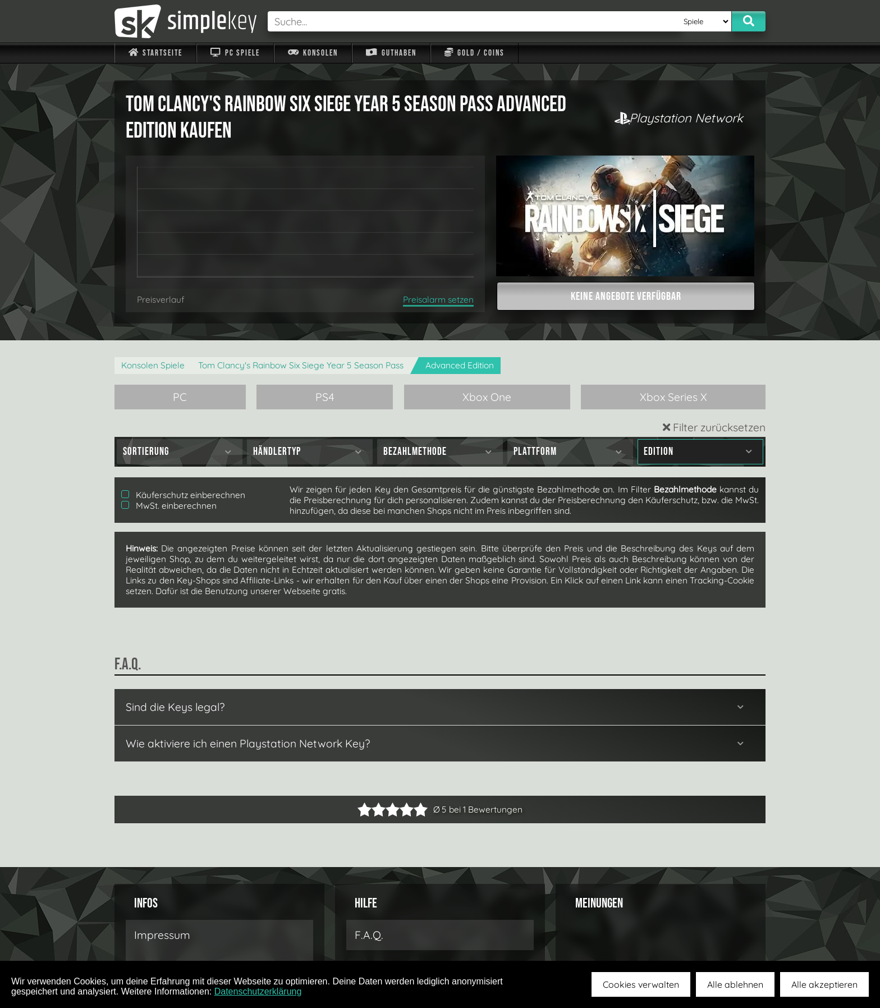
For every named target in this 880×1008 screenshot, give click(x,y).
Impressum (162, 935)
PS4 (324, 397)
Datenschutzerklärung (258, 991)
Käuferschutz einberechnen (183, 495)
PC (180, 397)
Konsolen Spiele (153, 365)
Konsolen (313, 53)
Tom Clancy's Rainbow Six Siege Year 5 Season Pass (301, 365)
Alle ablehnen (735, 984)
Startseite (155, 53)
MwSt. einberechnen (169, 505)
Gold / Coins (474, 53)
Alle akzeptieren (824, 984)
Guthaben (391, 53)
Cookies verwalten (641, 984)
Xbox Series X (673, 397)
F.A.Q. (369, 935)
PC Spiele (234, 53)
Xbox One (486, 397)
